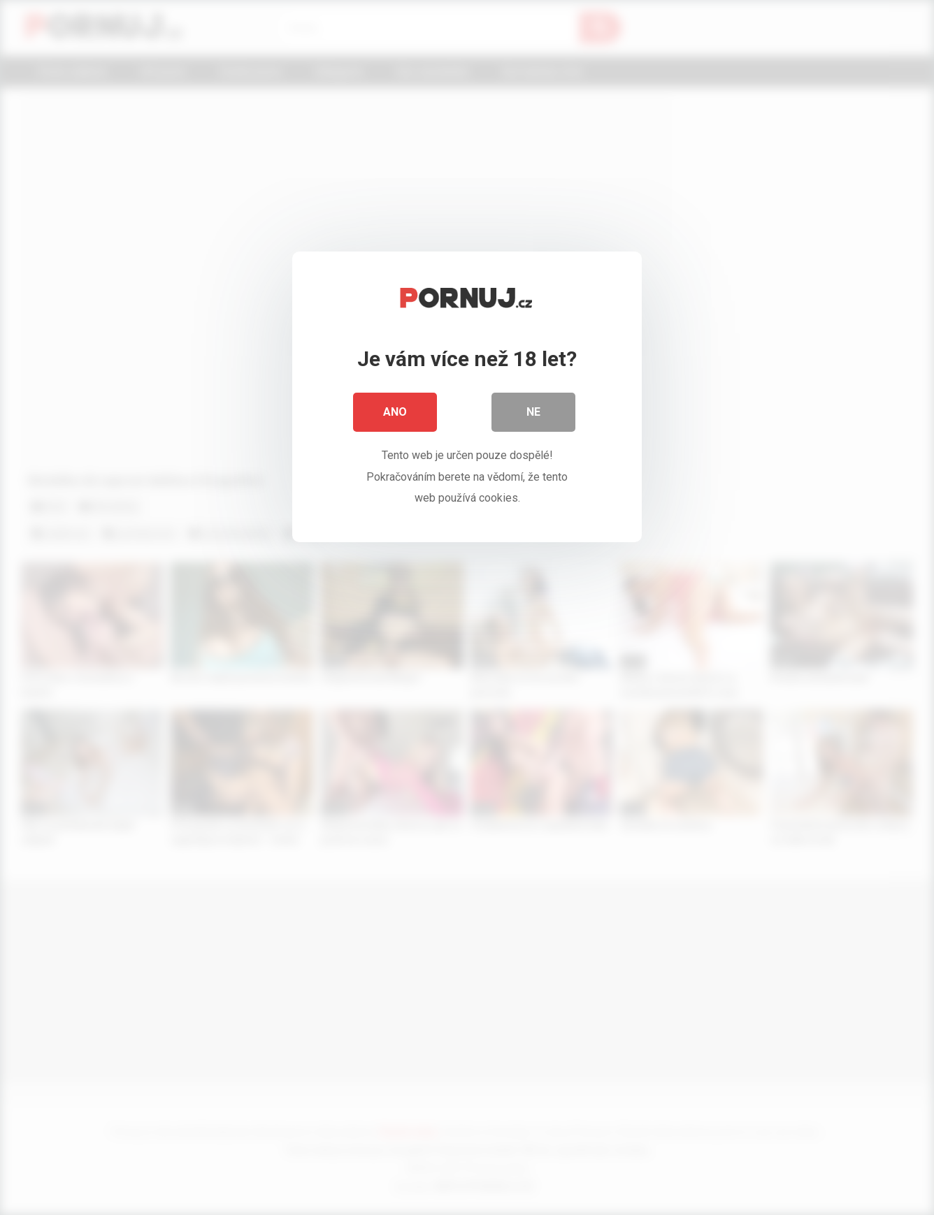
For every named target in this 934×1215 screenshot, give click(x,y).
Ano (395, 412)
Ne (533, 412)
